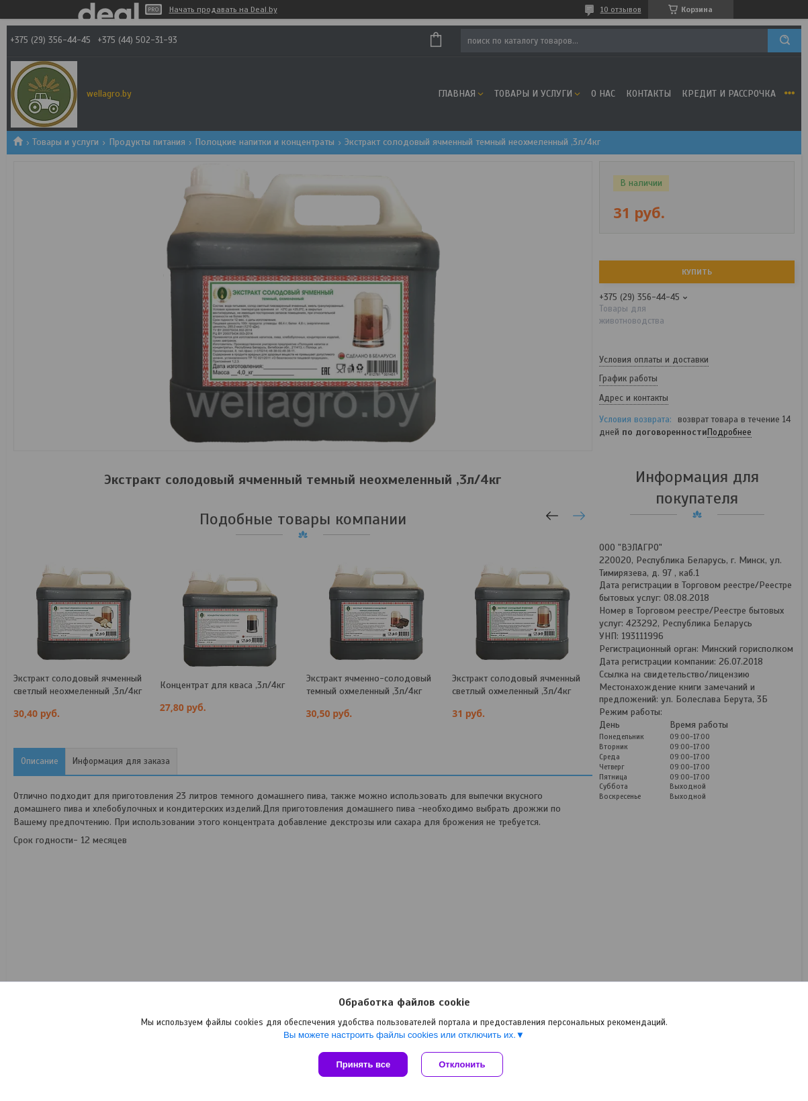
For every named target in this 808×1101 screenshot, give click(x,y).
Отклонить (462, 1064)
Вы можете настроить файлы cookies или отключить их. (399, 1035)
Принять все (363, 1064)
